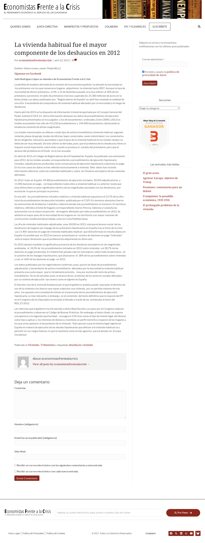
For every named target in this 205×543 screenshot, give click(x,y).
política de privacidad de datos (160, 73)
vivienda (87, 345)
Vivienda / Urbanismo (41, 345)
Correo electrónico (153, 59)
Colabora (111, 26)
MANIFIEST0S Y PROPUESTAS (81, 26)
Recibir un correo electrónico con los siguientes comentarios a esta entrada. (60, 465)
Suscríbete (159, 26)
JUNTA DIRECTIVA (47, 26)
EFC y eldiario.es (135, 26)
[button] (199, 26)
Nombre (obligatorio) (26, 424)
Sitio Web (20, 451)
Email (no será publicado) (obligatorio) (35, 437)
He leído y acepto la (160, 73)
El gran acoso (151, 173)
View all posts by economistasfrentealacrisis (61, 364)
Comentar (20, 387)
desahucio (75, 345)
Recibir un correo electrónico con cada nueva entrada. (47, 471)
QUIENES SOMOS (20, 26)
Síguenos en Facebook (27, 73)
